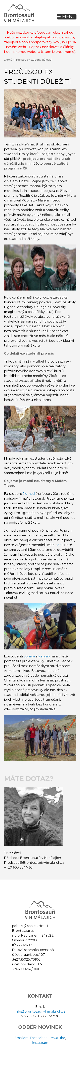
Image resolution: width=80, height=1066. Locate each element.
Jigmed (29, 494)
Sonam (29, 656)
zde (59, 545)
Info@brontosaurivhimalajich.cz (40, 1011)
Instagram (40, 1043)
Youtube (58, 1038)
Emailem (21, 1038)
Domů (8, 59)
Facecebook (40, 1038)
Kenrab (44, 656)
